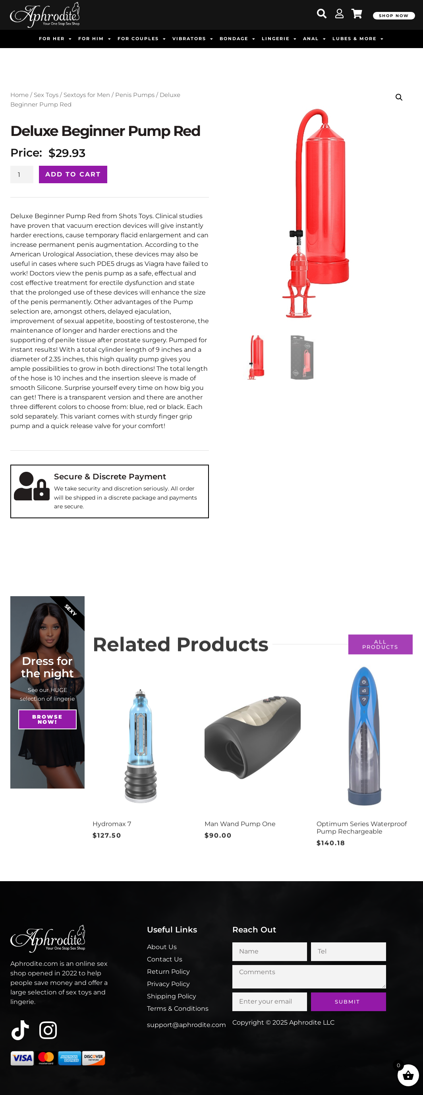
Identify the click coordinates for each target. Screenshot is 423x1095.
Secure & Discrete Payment (110, 476)
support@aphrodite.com (186, 1025)
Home (19, 95)
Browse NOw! (47, 719)
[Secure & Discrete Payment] (31, 486)
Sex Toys (46, 95)
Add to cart (73, 174)
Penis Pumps (135, 95)
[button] (399, 97)
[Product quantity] (21, 174)
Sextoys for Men (87, 95)
